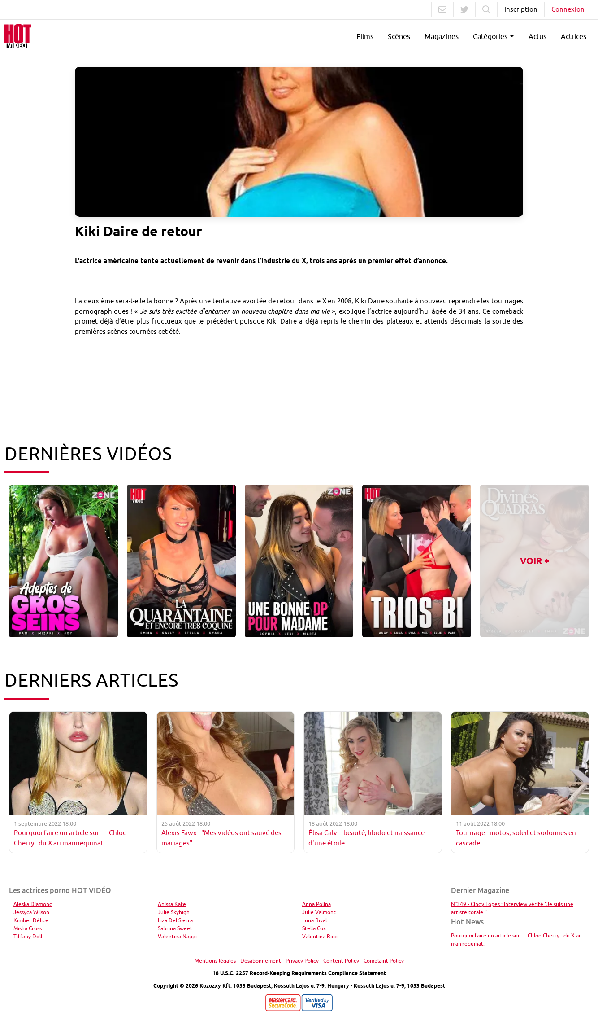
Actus (537, 36)
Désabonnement (260, 960)
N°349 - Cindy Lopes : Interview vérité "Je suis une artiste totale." (512, 908)
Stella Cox (314, 928)
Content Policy (341, 960)
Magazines (442, 36)
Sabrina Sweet (175, 928)
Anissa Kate (172, 904)
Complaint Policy (384, 960)
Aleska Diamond (32, 904)
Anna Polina (316, 904)
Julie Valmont (319, 912)
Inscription (520, 9)
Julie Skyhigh (174, 912)
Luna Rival (314, 920)
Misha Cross (27, 928)
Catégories (490, 36)
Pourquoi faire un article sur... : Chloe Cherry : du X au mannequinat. (516, 939)
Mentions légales (215, 960)
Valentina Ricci (320, 936)
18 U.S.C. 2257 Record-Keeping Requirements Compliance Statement (299, 973)
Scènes (399, 36)
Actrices (573, 36)
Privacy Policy (302, 960)
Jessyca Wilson (31, 912)
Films (364, 36)
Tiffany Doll (27, 936)
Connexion (568, 9)
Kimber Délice (30, 920)
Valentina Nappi (177, 936)
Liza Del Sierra (175, 920)
